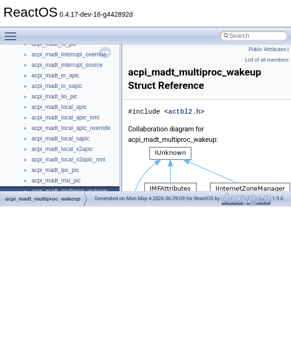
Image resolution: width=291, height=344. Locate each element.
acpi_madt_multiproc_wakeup (42, 199)
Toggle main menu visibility (13, 32)
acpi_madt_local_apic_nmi (65, 117)
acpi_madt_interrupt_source (67, 65)
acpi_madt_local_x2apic (62, 149)
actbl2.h (184, 111)
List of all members (267, 60)
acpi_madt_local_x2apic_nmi (68, 159)
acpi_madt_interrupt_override (69, 54)
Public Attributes (267, 49)
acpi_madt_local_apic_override (71, 128)
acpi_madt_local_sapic (60, 138)
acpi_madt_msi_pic (56, 180)
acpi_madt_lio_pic (54, 96)
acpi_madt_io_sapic (57, 86)
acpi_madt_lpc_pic (55, 170)
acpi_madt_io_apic (55, 75)
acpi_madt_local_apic (59, 107)
